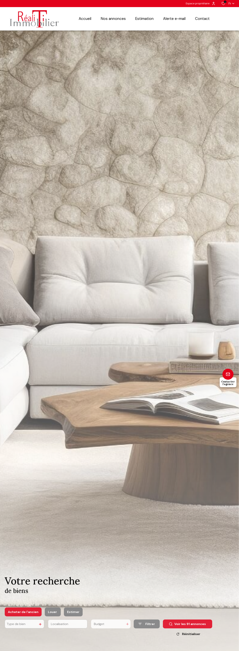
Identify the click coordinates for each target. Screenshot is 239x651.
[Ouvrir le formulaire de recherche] (147, 627)
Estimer (73, 616)
